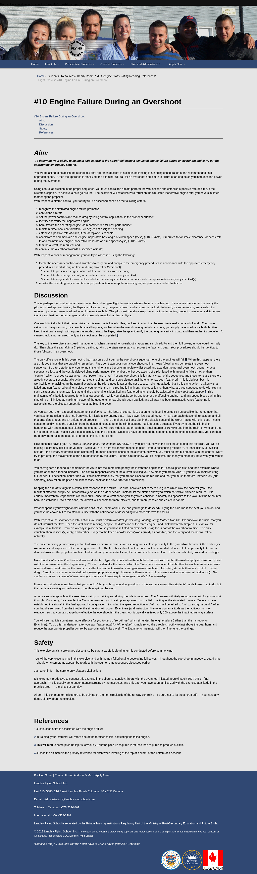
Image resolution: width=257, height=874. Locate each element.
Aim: (42, 120)
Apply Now (177, 64)
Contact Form (63, 775)
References (46, 132)
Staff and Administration (147, 64)
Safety (43, 128)
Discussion (46, 124)
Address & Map (83, 775)
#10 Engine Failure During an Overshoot (59, 116)
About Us (52, 64)
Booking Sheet (43, 775)
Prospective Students (79, 64)
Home (35, 64)
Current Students (112, 64)
